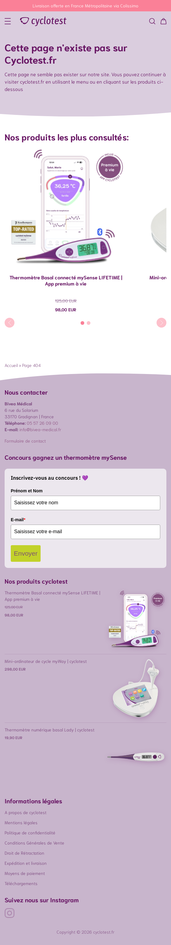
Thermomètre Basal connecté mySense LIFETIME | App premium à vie (66, 280)
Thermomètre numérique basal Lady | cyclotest (49, 729)
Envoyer (26, 553)
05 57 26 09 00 (42, 423)
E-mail (18, 519)
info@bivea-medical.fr (40, 429)
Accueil (11, 365)
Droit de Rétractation (24, 853)
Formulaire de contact (25, 440)
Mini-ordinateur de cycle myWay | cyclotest (46, 661)
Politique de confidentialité (30, 832)
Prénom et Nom (26, 490)
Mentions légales (21, 822)
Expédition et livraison (26, 863)
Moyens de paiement (25, 873)
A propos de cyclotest (25, 812)
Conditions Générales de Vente (34, 842)
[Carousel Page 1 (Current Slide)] (82, 323)
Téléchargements (21, 883)
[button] (152, 21)
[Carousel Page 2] (88, 323)
